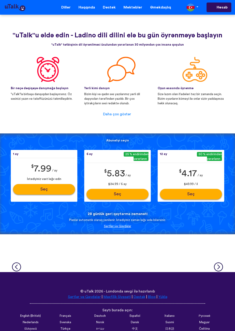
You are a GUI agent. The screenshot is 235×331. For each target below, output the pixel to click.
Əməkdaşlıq (160, 7)
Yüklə (162, 297)
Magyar (204, 322)
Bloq (152, 297)
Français (65, 315)
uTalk (89, 291)
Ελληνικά (31, 328)
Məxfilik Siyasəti (117, 297)
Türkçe (65, 328)
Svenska (65, 322)
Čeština (204, 328)
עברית (100, 328)
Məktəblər (132, 7)
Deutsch (100, 315)
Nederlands (31, 322)
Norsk (100, 322)
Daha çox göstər (117, 114)
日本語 (169, 328)
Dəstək (109, 7)
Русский (204, 315)
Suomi (169, 322)
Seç (44, 189)
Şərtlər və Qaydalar (117, 226)
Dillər (66, 7)
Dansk (135, 322)
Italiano (170, 315)
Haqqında (86, 7)
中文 (135, 328)
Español (135, 315)
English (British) (30, 315)
